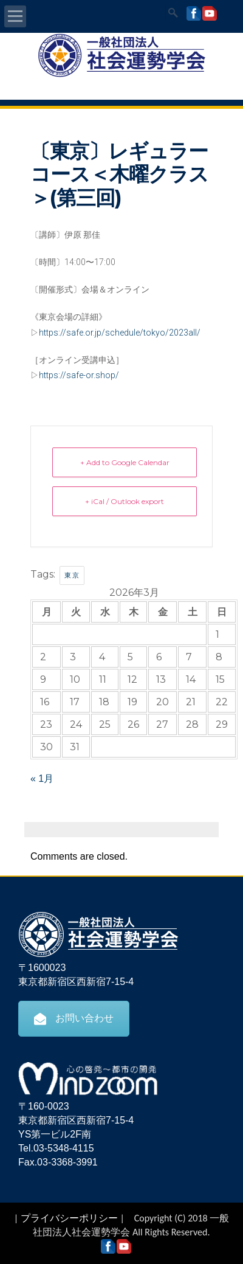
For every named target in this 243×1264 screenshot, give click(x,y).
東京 (72, 575)
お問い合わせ (74, 1018)
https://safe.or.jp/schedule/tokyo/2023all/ (119, 332)
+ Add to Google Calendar (124, 462)
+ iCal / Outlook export (124, 501)
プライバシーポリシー (69, 1218)
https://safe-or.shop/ (79, 375)
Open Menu (15, 16)
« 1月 (41, 778)
